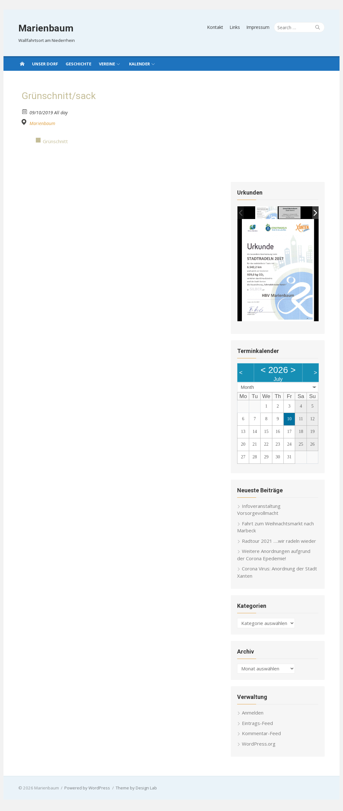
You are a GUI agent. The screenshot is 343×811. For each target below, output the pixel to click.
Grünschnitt (53, 141)
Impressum (260, 27)
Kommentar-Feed (262, 735)
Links (237, 27)
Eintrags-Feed (258, 725)
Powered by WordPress (85, 790)
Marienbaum (43, 28)
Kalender (139, 64)
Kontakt (217, 27)
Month (248, 389)
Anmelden (253, 714)
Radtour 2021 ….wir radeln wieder (280, 543)
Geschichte (78, 64)
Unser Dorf (45, 64)
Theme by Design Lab (134, 790)
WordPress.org (259, 745)
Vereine (107, 64)
